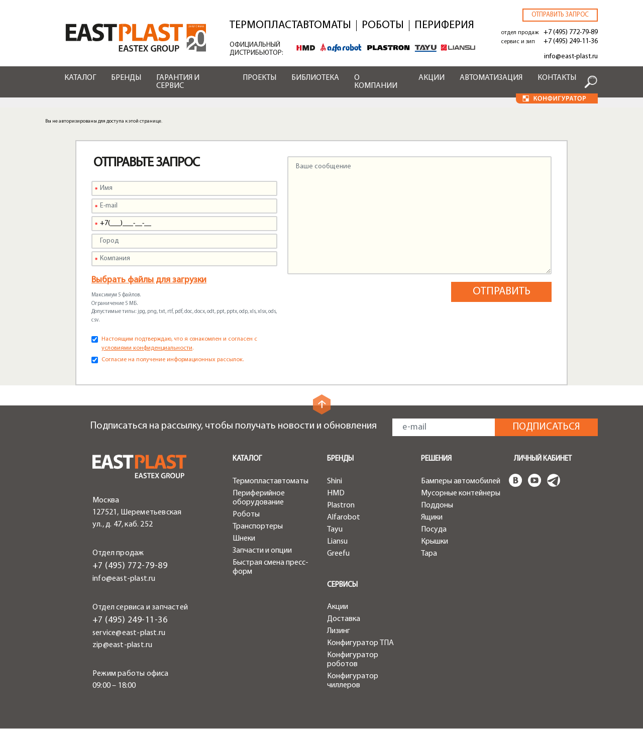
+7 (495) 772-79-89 (571, 32)
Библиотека (315, 78)
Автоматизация (491, 78)
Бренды (126, 78)
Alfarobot (343, 517)
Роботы (383, 25)
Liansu (337, 542)
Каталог (80, 78)
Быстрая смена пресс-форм (270, 567)
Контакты (557, 78)
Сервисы (342, 585)
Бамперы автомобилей (460, 481)
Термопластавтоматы (290, 25)
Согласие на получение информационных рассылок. (172, 360)
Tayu (335, 530)
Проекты (259, 78)
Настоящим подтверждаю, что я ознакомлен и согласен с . (179, 343)
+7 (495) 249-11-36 (571, 41)
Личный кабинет (543, 459)
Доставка (343, 619)
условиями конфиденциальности (146, 348)
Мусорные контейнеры (460, 493)
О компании (375, 82)
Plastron (341, 505)
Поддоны (437, 505)
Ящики (432, 517)
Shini (334, 481)
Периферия (444, 25)
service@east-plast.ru (128, 633)
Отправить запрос (560, 15)
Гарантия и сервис (177, 82)
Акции (431, 78)
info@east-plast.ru (571, 56)
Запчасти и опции (262, 551)
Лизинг (338, 631)
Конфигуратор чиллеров (352, 680)
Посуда (434, 530)
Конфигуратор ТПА (360, 643)
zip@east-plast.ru (122, 645)
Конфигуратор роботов (352, 659)
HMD (336, 493)
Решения (436, 459)
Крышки (434, 542)
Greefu (338, 554)
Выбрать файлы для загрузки (148, 280)
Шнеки (244, 539)
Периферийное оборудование (259, 497)
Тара (429, 554)
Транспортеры (258, 527)
